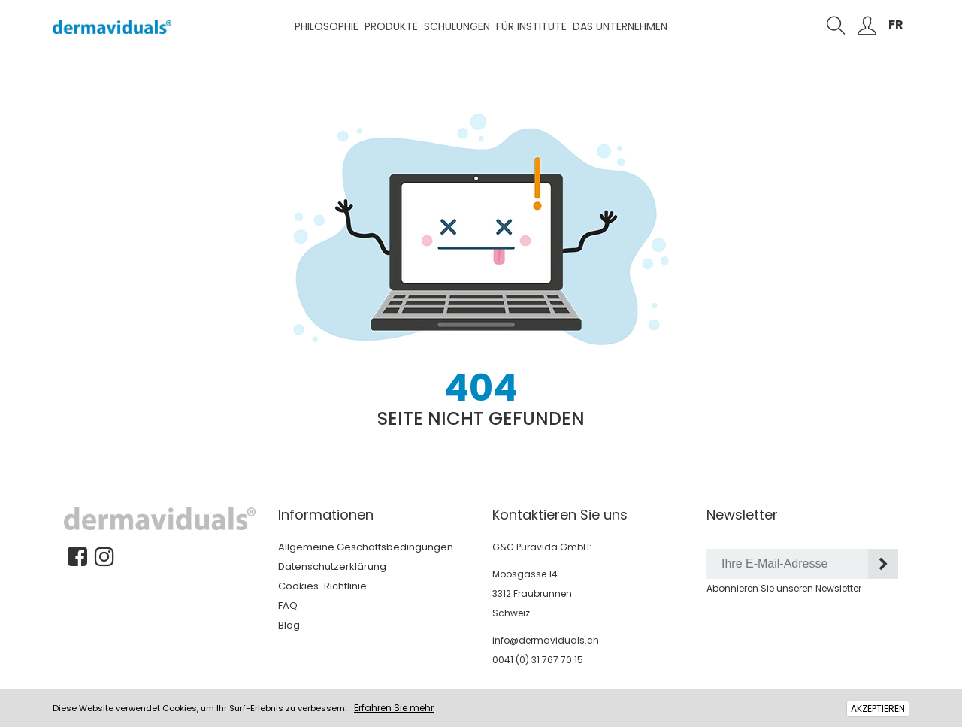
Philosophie (326, 26)
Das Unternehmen (620, 26)
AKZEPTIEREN (878, 708)
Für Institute (531, 26)
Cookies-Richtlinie (322, 586)
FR (895, 24)
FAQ (288, 605)
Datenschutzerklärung (332, 566)
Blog (289, 625)
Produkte (391, 26)
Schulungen (457, 26)
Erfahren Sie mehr (394, 707)
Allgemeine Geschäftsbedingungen (365, 547)
